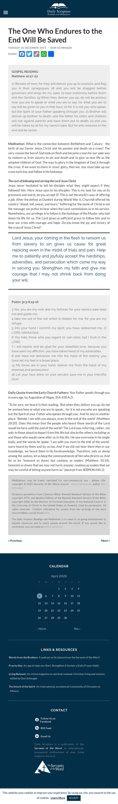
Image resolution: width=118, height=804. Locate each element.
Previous (15, 540)
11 (78, 596)
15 (58, 603)
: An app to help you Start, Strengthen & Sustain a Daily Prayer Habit (54, 665)
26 (39, 617)
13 (46, 603)
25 (78, 610)
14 (52, 603)
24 (72, 610)
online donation (53, 526)
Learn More (58, 797)
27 (46, 617)
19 (39, 610)
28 (52, 617)
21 (52, 610)
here (46, 512)
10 (72, 596)
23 (65, 610)
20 (46, 610)
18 (78, 603)
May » (77, 628)
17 (72, 603)
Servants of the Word (48, 748)
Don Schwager (61, 47)
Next (105, 540)
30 (65, 617)
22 (58, 610)
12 (39, 603)
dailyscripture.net (81, 484)
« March (42, 628)
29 (58, 617)
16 (65, 603)
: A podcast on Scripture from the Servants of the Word (55, 657)
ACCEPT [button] (73, 798)
